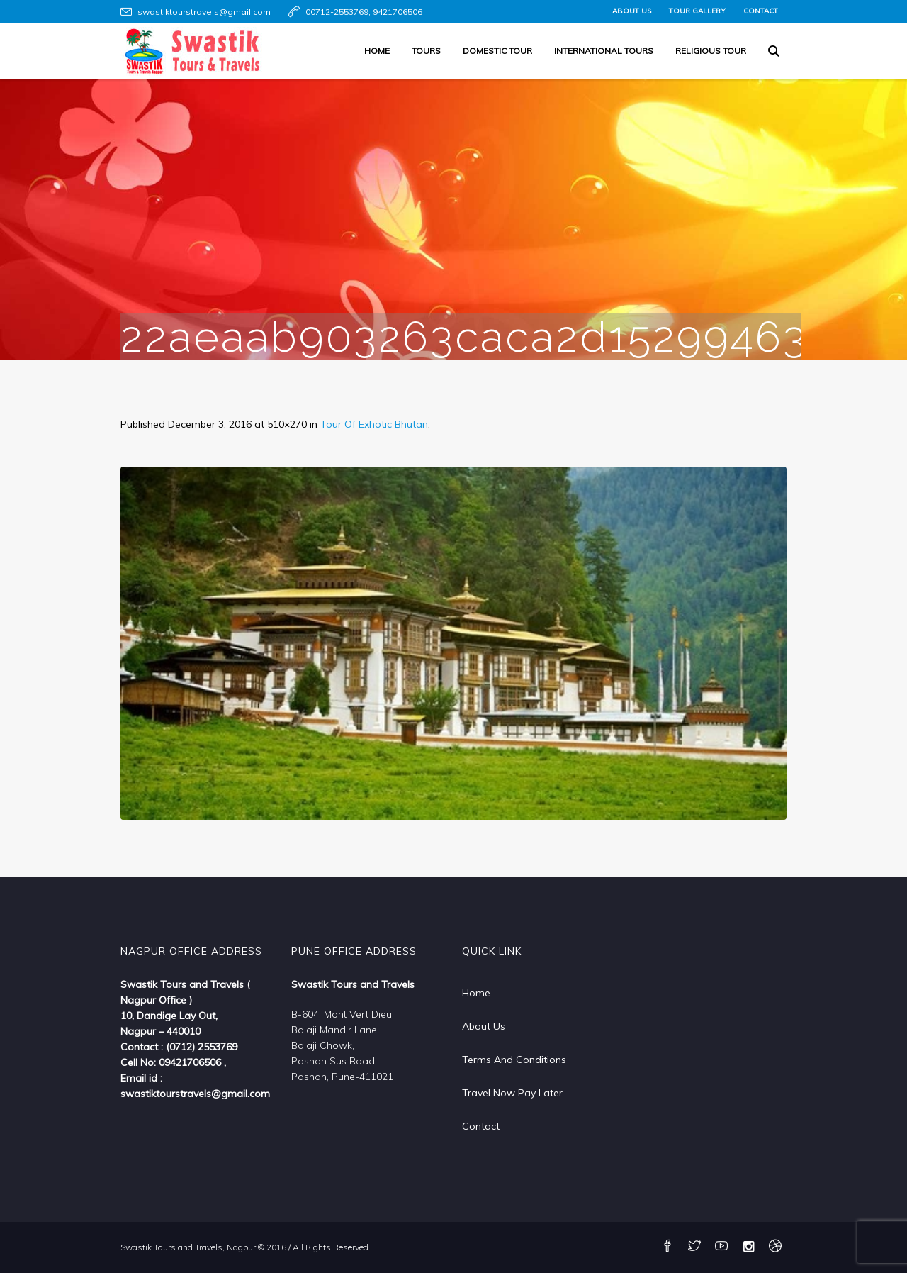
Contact (481, 1126)
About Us (483, 1026)
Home (476, 992)
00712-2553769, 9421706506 (363, 11)
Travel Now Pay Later (512, 1092)
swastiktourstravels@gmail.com (204, 11)
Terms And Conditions (514, 1059)
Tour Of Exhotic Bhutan (374, 424)
